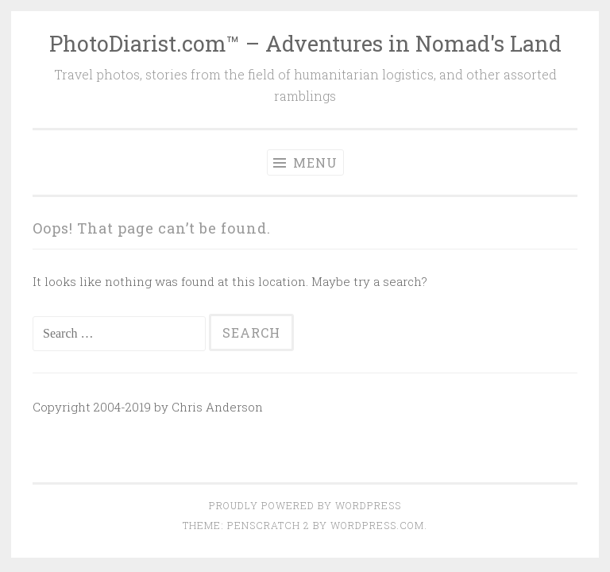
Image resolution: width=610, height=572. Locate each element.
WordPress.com (377, 525)
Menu (305, 162)
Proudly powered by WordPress (305, 505)
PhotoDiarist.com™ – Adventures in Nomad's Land (305, 43)
